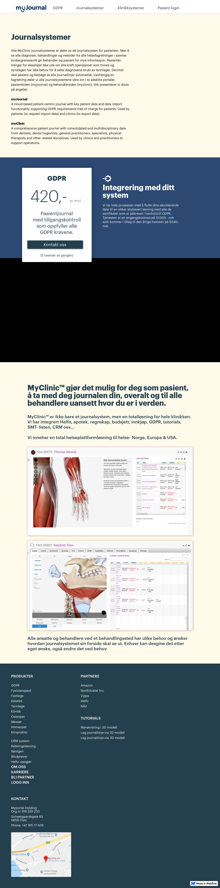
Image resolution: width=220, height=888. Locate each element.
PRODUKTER (22, 676)
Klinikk (16, 711)
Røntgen (17, 751)
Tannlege (18, 706)
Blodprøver (19, 756)
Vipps (85, 695)
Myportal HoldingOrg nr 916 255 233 (25, 809)
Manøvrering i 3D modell (99, 727)
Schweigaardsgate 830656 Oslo (27, 818)
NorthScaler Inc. (93, 690)
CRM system (20, 741)
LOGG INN (20, 782)
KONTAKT (19, 799)
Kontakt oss (55, 245)
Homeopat (18, 727)
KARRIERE (20, 772)
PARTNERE (90, 676)
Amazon (87, 685)
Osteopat (18, 716)
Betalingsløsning (23, 746)
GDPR (15, 685)
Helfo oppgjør (21, 761)
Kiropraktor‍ (19, 732)
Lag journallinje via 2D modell (103, 732)
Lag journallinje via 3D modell (103, 737)
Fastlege (17, 695)
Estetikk (16, 701)
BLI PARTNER (22, 777)
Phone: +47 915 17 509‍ (27, 825)
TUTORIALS (91, 718)
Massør (16, 721)
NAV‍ (84, 706)
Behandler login (204, 8)
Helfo (85, 701)
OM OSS (18, 767)
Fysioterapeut (21, 690)
